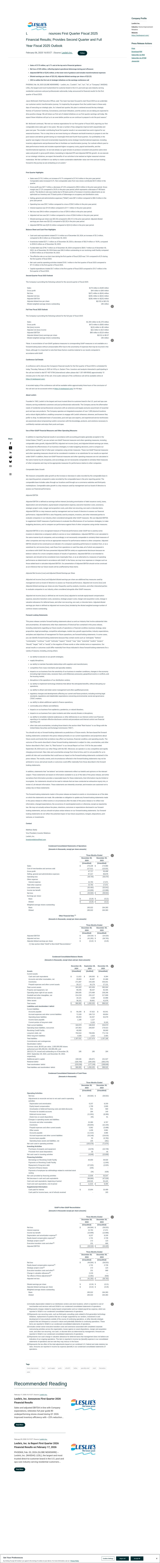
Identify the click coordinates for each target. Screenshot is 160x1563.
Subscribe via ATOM (139, 58)
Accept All (137, 1558)
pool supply (51, 1368)
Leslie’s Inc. (67, 52)
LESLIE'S (67, 1368)
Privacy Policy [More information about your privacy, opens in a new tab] (74, 1561)
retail (94, 1368)
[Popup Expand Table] (112, 306)
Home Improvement (32, 1368)
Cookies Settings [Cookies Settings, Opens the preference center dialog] (108, 1558)
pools (60, 1368)
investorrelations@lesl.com (36, 840)
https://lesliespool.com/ (140, 35)
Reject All (123, 1558)
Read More (19, 1425)
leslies (75, 1368)
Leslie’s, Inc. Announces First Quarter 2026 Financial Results (37, 1400)
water (28, 1372)
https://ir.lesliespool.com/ (35, 379)
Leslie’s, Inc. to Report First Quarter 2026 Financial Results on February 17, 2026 (36, 1445)
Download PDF (137, 52)
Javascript (135, 61)
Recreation (102, 1368)
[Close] (156, 1558)
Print (133, 48)
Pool (43, 1368)
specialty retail (85, 1368)
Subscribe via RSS (138, 55)
